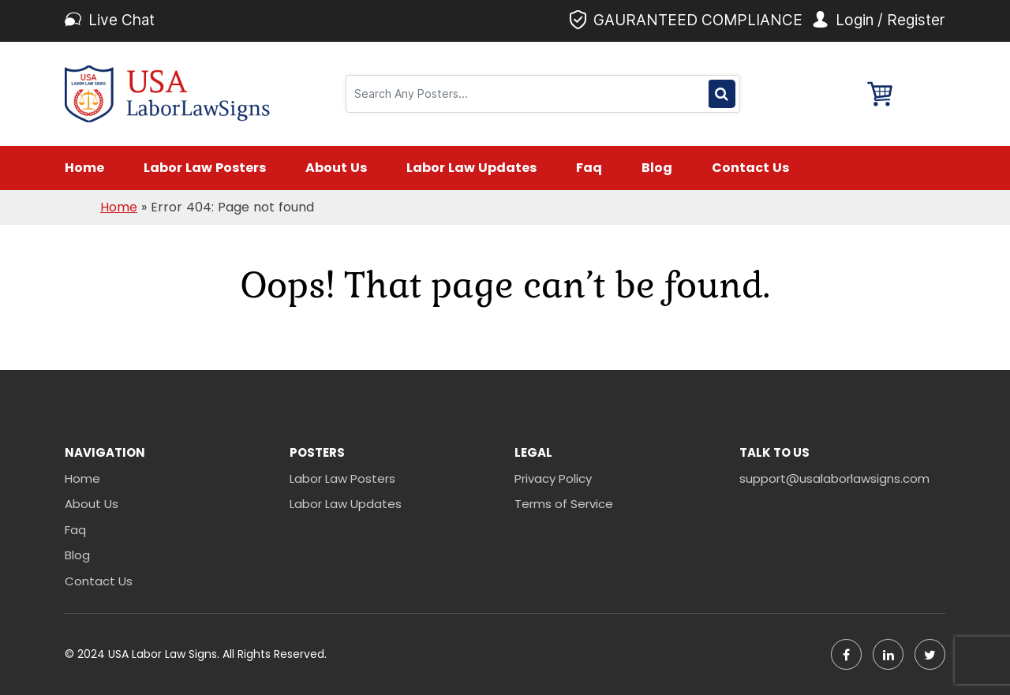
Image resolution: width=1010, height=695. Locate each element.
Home (84, 168)
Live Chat (121, 20)
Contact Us (750, 168)
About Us (336, 168)
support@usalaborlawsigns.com (834, 478)
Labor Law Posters (205, 168)
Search (721, 94)
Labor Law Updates (471, 168)
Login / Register (890, 20)
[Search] (529, 94)
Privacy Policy (553, 478)
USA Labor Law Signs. (165, 654)
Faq (589, 168)
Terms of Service (563, 503)
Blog (657, 168)
